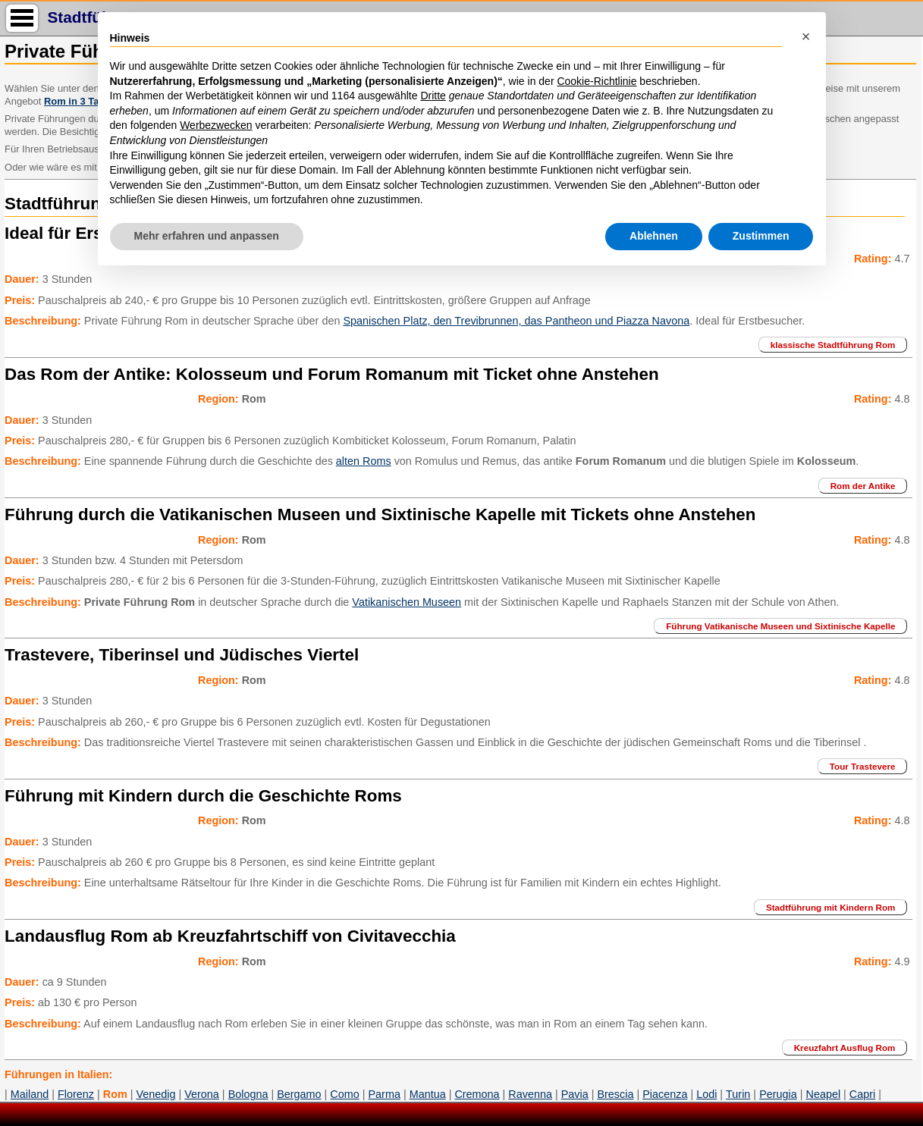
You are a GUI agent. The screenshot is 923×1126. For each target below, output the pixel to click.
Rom (115, 1094)
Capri (862, 1094)
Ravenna (530, 1094)
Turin (738, 1094)
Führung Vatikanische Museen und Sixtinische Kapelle (780, 626)
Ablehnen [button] (653, 236)
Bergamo (299, 1094)
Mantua (428, 1094)
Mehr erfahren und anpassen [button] (206, 236)
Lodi (706, 1094)
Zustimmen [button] (761, 236)
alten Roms (363, 461)
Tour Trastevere (863, 766)
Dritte (432, 95)
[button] (806, 36)
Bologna (248, 1094)
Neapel (822, 1094)
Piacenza (664, 1094)
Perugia (778, 1094)
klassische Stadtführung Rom (833, 345)
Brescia (615, 1094)
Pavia (575, 1094)
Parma (384, 1094)
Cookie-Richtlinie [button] (596, 81)
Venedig (155, 1094)
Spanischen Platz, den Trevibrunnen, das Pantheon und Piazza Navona (516, 321)
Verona (201, 1094)
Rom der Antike (863, 486)
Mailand (30, 1094)
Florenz (76, 1094)
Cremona (476, 1094)
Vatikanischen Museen (406, 602)
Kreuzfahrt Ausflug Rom (845, 1047)
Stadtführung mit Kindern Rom (831, 907)
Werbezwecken (216, 125)
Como (344, 1094)
